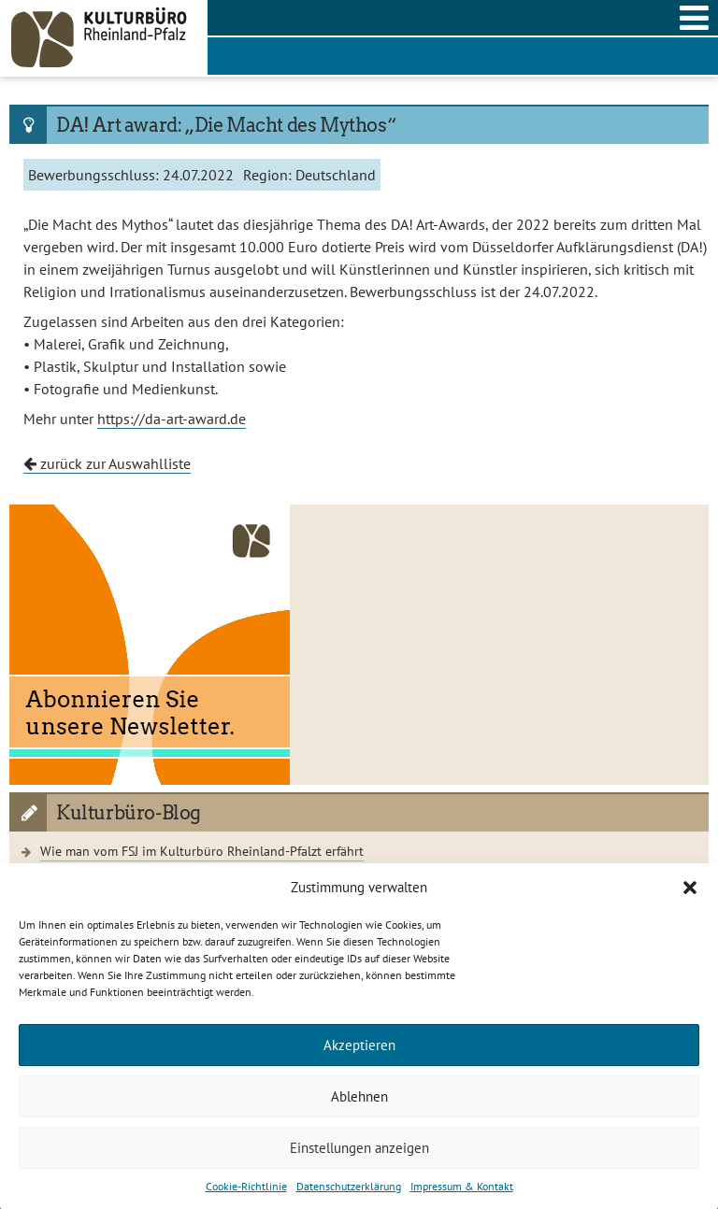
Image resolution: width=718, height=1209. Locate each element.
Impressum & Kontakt (461, 1186)
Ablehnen (359, 1096)
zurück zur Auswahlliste (107, 463)
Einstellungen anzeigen (359, 1148)
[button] (690, 887)
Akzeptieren (359, 1045)
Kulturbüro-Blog (128, 813)
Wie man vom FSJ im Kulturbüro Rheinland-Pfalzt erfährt (202, 851)
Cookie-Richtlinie (246, 1186)
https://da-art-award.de (171, 418)
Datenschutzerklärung (348, 1186)
